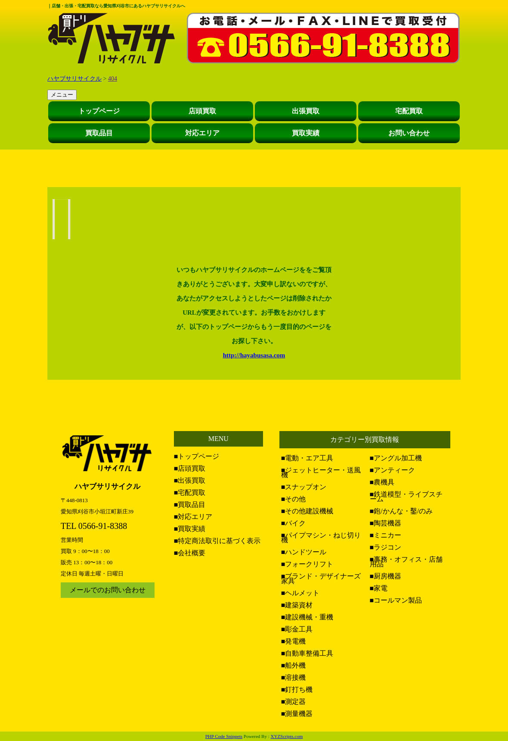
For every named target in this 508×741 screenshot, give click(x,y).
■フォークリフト (307, 564)
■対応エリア (193, 516)
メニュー (62, 94)
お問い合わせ (409, 133)
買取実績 (305, 133)
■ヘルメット (300, 593)
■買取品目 (190, 504)
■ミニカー (386, 535)
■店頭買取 (190, 468)
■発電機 (293, 641)
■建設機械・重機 (307, 617)
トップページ (99, 111)
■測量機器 (297, 713)
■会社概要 (190, 553)
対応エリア (202, 133)
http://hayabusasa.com (254, 355)
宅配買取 (409, 111)
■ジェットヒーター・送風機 (321, 472)
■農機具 (382, 482)
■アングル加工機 (396, 458)
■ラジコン (386, 547)
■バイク (293, 523)
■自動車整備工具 (307, 653)
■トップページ (197, 456)
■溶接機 (293, 677)
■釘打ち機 (297, 689)
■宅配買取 (190, 492)
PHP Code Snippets (223, 736)
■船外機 (293, 665)
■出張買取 (190, 480)
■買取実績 (190, 528)
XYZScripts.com (286, 736)
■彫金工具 (297, 629)
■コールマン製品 (396, 600)
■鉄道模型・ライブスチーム (406, 497)
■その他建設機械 (307, 511)
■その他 (293, 499)
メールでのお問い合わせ (108, 590)
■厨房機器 (386, 576)
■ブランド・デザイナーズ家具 (321, 578)
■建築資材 (297, 605)
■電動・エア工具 (307, 458)
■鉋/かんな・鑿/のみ (401, 511)
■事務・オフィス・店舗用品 (406, 562)
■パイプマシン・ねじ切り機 (321, 538)
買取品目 (99, 133)
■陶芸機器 (386, 523)
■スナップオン (304, 487)
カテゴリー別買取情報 (364, 439)
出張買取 (305, 111)
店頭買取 (202, 111)
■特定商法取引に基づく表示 (217, 540)
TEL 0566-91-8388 (94, 526)
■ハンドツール (304, 552)
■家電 (379, 588)
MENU (218, 438)
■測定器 (293, 701)
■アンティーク (392, 470)
